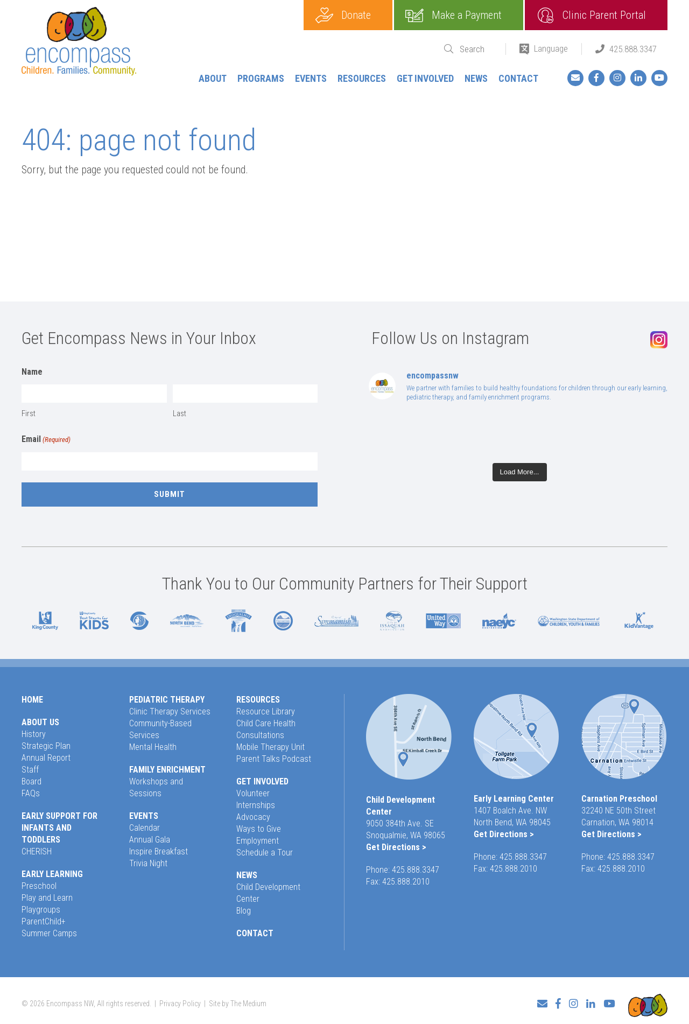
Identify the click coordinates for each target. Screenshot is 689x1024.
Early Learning (52, 874)
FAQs (31, 793)
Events (311, 78)
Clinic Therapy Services (169, 711)
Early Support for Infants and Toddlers (59, 828)
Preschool (39, 886)
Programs (260, 78)
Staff (30, 770)
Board (31, 781)
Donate (356, 15)
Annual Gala (149, 839)
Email (46, 440)
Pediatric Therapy (167, 700)
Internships (255, 805)
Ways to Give (258, 829)
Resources (362, 78)
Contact (518, 78)
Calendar (144, 828)
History (34, 734)
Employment (257, 841)
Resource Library (265, 711)
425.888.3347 (633, 49)
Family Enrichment (167, 770)
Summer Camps (49, 933)
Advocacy (253, 817)
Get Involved (425, 78)
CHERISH (37, 851)
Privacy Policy (180, 1000)
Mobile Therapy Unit (270, 747)
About (213, 78)
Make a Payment (467, 15)
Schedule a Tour (264, 852)
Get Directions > (396, 847)
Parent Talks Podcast (273, 759)
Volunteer (253, 793)
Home (32, 700)
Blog (243, 911)
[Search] (476, 49)
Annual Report (46, 758)
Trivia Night (148, 863)
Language (551, 48)
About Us (40, 722)
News (476, 78)
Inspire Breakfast (158, 851)
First (29, 413)
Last (179, 413)
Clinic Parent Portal (604, 15)
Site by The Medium (237, 1000)
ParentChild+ (44, 921)
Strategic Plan (46, 746)
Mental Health (153, 747)
